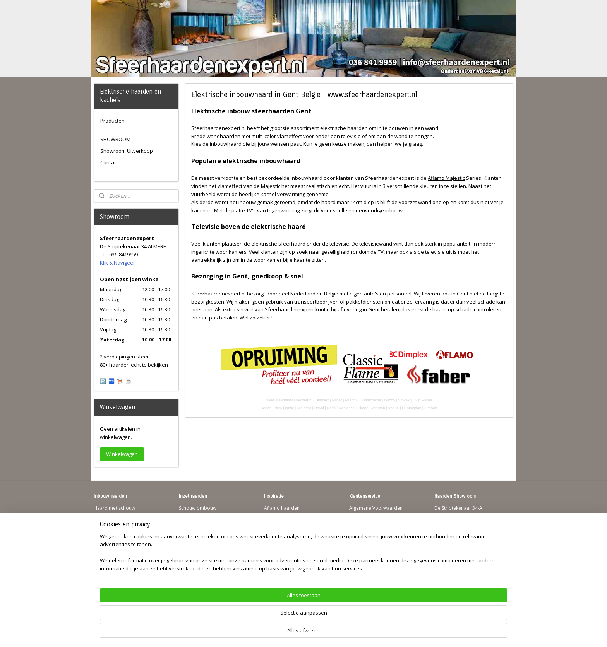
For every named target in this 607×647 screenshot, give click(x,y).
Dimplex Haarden (283, 537)
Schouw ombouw (197, 508)
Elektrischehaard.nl (199, 545)
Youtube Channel (112, 552)
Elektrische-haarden (200, 552)
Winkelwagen (122, 454)
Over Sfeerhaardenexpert (377, 560)
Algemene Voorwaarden (376, 508)
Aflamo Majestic (446, 177)
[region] (252, 618)
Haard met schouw (114, 508)
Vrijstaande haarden (201, 522)
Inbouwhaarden (111, 522)
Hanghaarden (109, 515)
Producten (112, 120)
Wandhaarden (109, 530)
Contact (109, 162)
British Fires (277, 530)
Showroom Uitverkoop (126, 150)
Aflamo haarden (282, 508)
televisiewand (375, 243)
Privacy (357, 530)
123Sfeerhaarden (113, 537)
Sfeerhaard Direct (113, 545)
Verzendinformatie (369, 515)
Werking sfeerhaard (371, 567)
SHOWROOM (115, 139)
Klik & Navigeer (117, 262)
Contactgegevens (368, 522)
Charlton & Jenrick (283, 545)
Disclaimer (360, 537)
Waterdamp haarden (202, 537)
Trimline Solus (279, 515)
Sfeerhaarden (279, 552)
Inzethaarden (193, 515)
